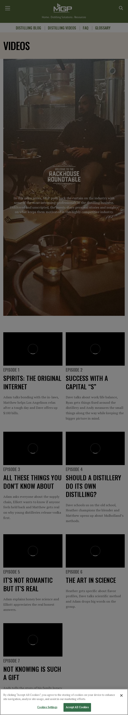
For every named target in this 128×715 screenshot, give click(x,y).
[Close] (121, 697)
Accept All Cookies (77, 709)
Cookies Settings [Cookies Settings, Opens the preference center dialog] (47, 709)
